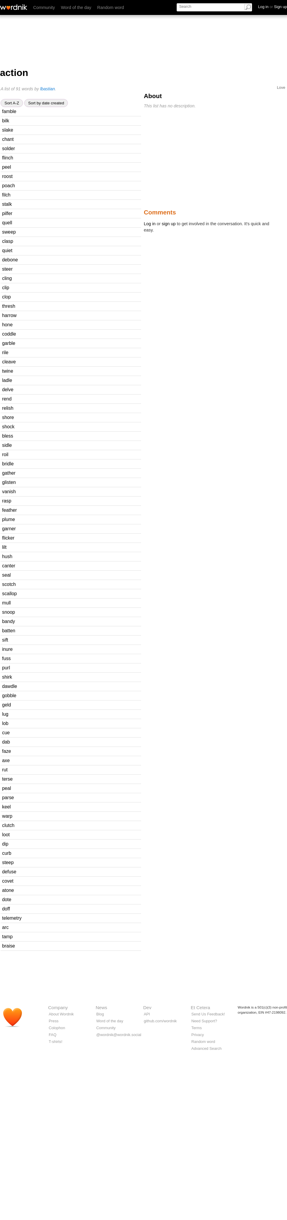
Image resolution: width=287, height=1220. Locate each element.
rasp (6, 500)
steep (8, 862)
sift (5, 639)
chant (8, 139)
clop (6, 296)
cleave (9, 361)
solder (8, 148)
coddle (9, 333)
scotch (9, 584)
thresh (8, 306)
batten (8, 630)
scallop (9, 593)
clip (5, 287)
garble (8, 343)
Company (58, 1007)
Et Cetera (200, 1007)
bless (7, 435)
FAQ (53, 1034)
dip (5, 843)
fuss (6, 658)
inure (7, 649)
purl (6, 667)
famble (9, 111)
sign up (168, 223)
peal (6, 788)
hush (7, 556)
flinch (7, 157)
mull (6, 602)
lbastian (47, 88)
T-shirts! (55, 1041)
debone (10, 259)
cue (6, 732)
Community (44, 7)
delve (7, 389)
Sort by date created (46, 103)
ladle (7, 380)
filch (6, 194)
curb (6, 853)
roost (7, 176)
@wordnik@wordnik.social (118, 1034)
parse (8, 797)
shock (8, 426)
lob (5, 723)
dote (6, 899)
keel (6, 806)
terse (7, 779)
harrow (9, 315)
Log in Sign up (272, 6)
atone (8, 890)
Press (54, 1021)
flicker (8, 537)
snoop (8, 612)
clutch (8, 825)
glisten (9, 482)
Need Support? (204, 1021)
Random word (110, 7)
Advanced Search (206, 1048)
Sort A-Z (11, 103)
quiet (7, 250)
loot (6, 834)
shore (8, 417)
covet (7, 881)
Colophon (57, 1028)
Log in (149, 223)
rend (7, 398)
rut (4, 769)
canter (8, 565)
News (101, 1007)
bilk (5, 120)
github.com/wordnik (160, 1021)
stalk (7, 204)
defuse (9, 871)
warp (7, 816)
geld (6, 704)
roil (5, 454)
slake (7, 129)
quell (7, 222)
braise (8, 945)
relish (7, 408)
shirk (7, 677)
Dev (147, 1007)
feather (9, 510)
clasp (7, 241)
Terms (196, 1028)
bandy (8, 621)
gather (9, 473)
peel (6, 167)
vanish (9, 491)
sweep (9, 231)
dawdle (9, 686)
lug (5, 714)
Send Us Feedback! (208, 1014)
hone (7, 324)
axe (6, 760)
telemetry (12, 918)
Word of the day (76, 7)
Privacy (197, 1034)
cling (7, 278)
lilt (4, 547)
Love (281, 87)
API (147, 1014)
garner (9, 528)
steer (7, 269)
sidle (7, 445)
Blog (100, 1014)
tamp (7, 936)
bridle (8, 463)
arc (5, 927)
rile (5, 352)
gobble (9, 695)
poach (8, 185)
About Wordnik (61, 1014)
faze (6, 751)
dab (6, 741)
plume (8, 519)
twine (7, 371)
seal (6, 575)
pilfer (7, 213)
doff (6, 908)
